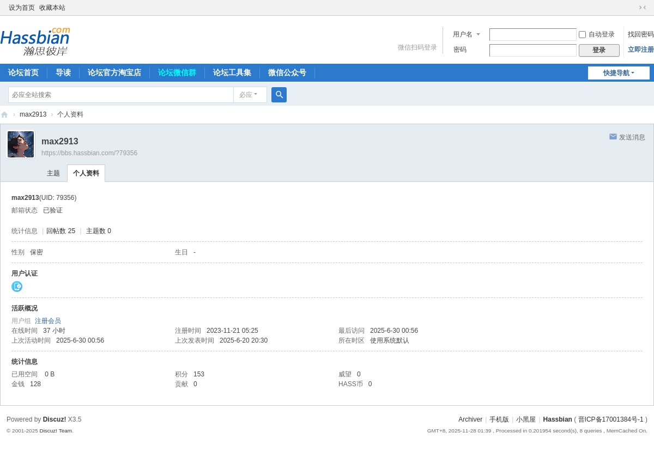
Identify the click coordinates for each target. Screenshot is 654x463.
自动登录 (597, 34)
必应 (245, 95)
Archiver (470, 419)
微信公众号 (287, 72)
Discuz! (54, 419)
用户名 (463, 34)
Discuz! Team (55, 431)
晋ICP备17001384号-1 (611, 419)
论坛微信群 (177, 72)
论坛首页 (23, 72)
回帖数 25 (60, 231)
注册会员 (48, 321)
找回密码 (641, 34)
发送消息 (632, 137)
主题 (53, 173)
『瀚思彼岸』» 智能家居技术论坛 (4, 115)
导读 (63, 72)
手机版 (499, 419)
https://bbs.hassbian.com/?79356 (89, 153)
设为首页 (22, 7)
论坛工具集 (232, 72)
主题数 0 (98, 231)
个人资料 (86, 173)
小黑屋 (526, 419)
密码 (460, 49)
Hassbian (557, 419)
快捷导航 (616, 73)
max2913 (33, 114)
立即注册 (641, 49)
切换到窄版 (642, 8)
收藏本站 (52, 7)
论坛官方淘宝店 (114, 72)
